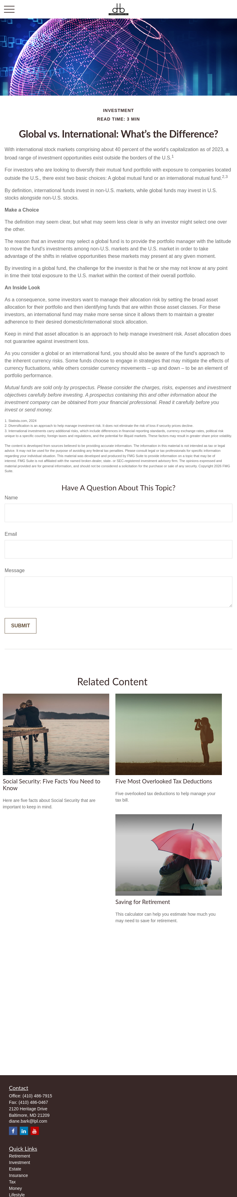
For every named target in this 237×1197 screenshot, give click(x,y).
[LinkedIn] (24, 1131)
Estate (15, 1168)
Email (11, 534)
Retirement (19, 1156)
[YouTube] (35, 1131)
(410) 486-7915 (37, 1095)
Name (11, 497)
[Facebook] (13, 1131)
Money (15, 1188)
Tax (12, 1181)
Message (15, 570)
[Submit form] (20, 626)
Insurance (18, 1175)
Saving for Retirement (142, 901)
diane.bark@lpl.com (28, 1121)
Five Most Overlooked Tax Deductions (163, 781)
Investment (19, 1162)
